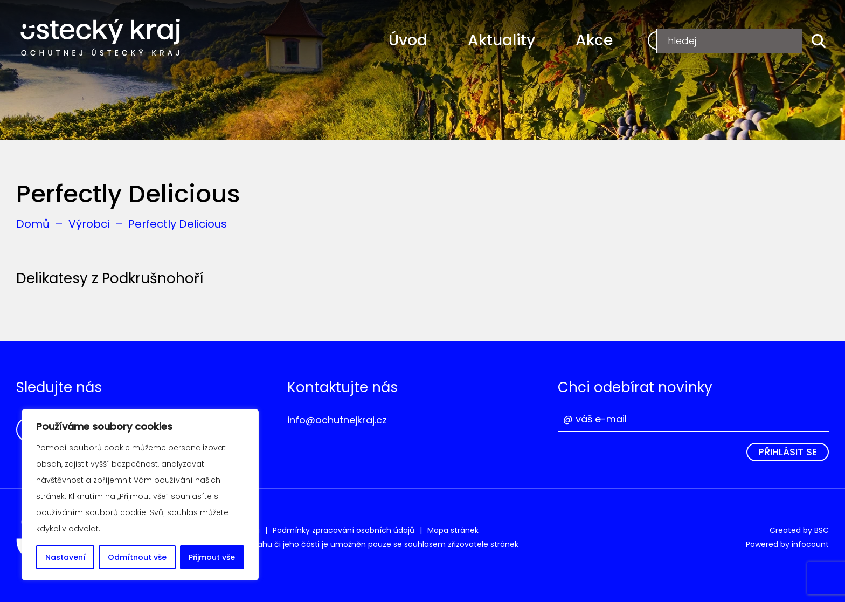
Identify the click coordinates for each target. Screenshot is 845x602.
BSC (821, 530)
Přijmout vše (212, 557)
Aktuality (501, 40)
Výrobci (88, 223)
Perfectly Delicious (177, 223)
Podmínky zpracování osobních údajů (343, 530)
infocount (810, 544)
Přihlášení (767, 40)
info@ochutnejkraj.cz (337, 420)
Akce (594, 40)
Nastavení (65, 557)
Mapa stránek (453, 530)
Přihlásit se (787, 452)
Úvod (408, 40)
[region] (140, 494)
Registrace (686, 40)
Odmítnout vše (137, 557)
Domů (33, 223)
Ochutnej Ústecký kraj (100, 38)
